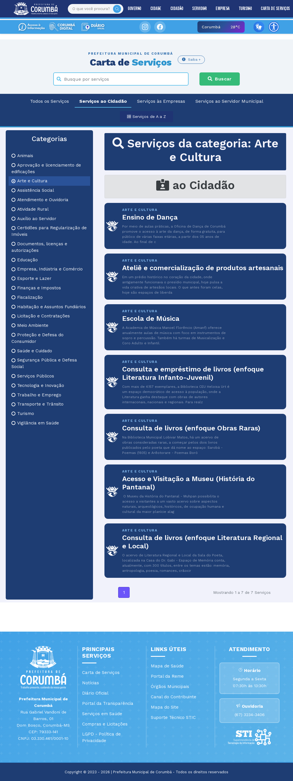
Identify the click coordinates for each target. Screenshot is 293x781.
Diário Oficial (95, 693)
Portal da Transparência (107, 703)
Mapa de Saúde (167, 666)
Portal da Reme (167, 676)
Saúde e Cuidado (31, 350)
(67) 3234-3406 (250, 714)
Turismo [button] (245, 8)
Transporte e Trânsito (37, 404)
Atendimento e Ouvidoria (39, 199)
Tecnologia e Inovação (37, 385)
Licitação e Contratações (40, 316)
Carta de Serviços (101, 672)
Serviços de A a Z (146, 116)
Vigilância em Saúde (35, 423)
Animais (22, 155)
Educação (24, 259)
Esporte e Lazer (31, 278)
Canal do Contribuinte (173, 696)
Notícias (90, 682)
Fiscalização (27, 297)
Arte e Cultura (29, 180)
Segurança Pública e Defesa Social (44, 363)
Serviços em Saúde (102, 713)
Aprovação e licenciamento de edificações (46, 168)
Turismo (22, 413)
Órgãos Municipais (170, 686)
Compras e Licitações (105, 724)
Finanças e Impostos (36, 287)
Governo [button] (134, 8)
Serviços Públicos (32, 376)
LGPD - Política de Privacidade (101, 737)
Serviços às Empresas (161, 101)
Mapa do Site (165, 707)
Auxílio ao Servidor (33, 218)
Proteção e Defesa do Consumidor (37, 338)
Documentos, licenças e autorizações (39, 247)
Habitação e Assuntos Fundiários (48, 306)
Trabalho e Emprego (36, 395)
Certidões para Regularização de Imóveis (49, 231)
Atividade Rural (30, 209)
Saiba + (191, 59)
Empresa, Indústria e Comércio (47, 269)
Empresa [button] (223, 8)
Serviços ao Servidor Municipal (229, 101)
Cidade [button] (156, 8)
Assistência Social (32, 190)
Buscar (219, 79)
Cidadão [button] (177, 8)
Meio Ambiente (29, 325)
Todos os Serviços (49, 101)
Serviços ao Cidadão (103, 101)
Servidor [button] (199, 8)
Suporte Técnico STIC (173, 717)
